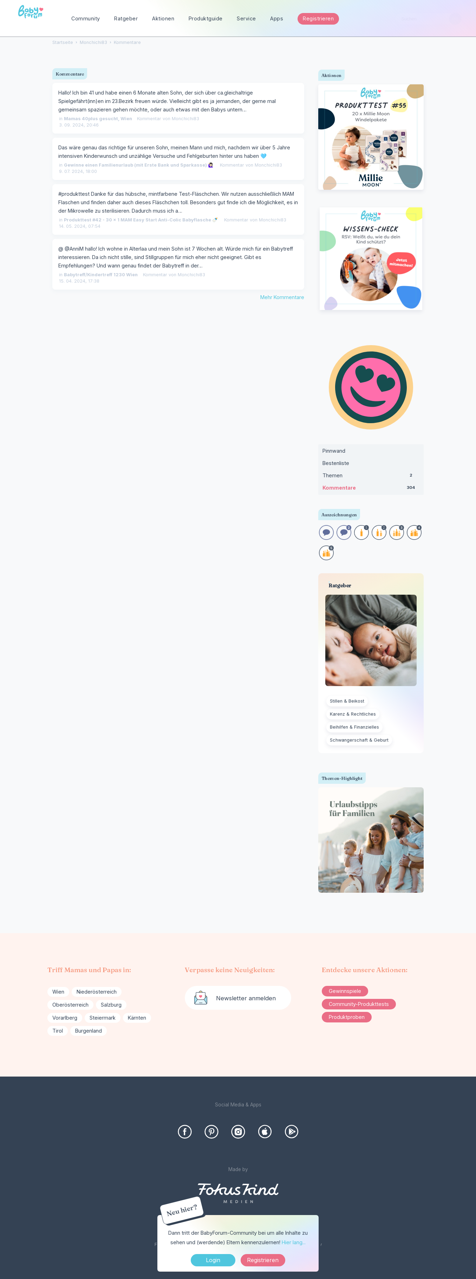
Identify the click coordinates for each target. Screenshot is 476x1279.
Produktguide (206, 18)
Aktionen (163, 18)
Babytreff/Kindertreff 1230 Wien (101, 274)
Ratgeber (126, 18)
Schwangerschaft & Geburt (359, 740)
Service (246, 18)
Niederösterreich (97, 992)
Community (85, 18)
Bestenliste (335, 463)
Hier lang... (294, 1242)
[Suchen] (455, 19)
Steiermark (103, 1018)
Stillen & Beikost (347, 701)
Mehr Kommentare (282, 297)
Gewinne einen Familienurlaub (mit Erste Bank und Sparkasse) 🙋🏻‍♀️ (139, 165)
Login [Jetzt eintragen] (213, 1260)
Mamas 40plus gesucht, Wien (98, 118)
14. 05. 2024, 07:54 (79, 226)
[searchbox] (428, 19)
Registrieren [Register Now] (263, 1260)
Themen (370, 477)
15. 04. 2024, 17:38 (79, 281)
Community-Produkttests (359, 1004)
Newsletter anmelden (246, 998)
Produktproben (347, 1017)
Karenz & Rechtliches (353, 714)
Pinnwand (333, 451)
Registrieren (318, 18)
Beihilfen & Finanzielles (354, 727)
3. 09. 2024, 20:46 (79, 125)
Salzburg (111, 1005)
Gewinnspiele (345, 991)
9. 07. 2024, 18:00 (78, 171)
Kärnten (137, 1018)
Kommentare (370, 489)
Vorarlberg (64, 1018)
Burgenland (88, 1031)
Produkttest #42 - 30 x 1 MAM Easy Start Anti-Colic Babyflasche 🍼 (141, 219)
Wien (58, 992)
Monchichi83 (185, 118)
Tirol (57, 1031)
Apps (276, 18)
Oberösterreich (70, 1005)
